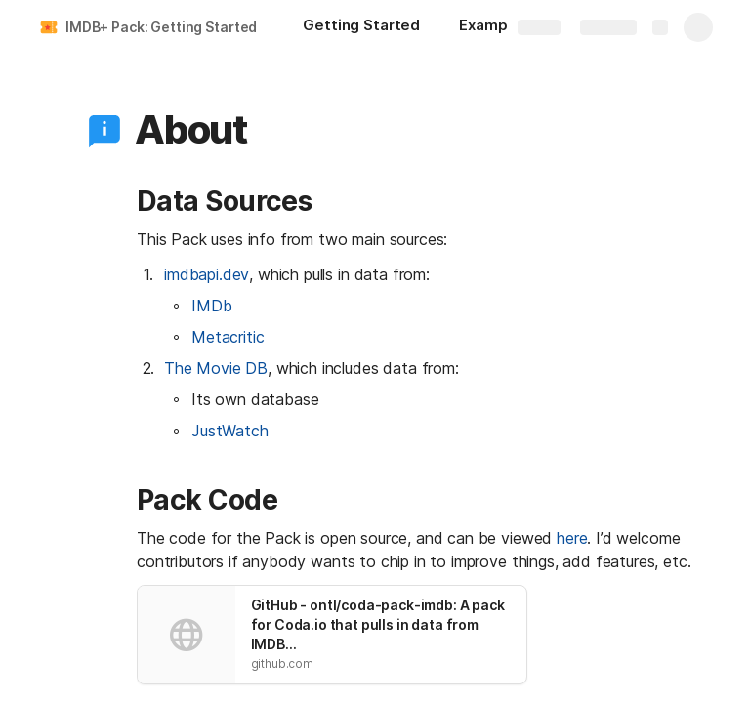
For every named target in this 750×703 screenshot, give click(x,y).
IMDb (211, 305)
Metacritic (227, 337)
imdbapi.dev (206, 274)
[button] (104, 129)
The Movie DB (216, 368)
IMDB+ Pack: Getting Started (161, 27)
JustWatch (230, 430)
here (572, 538)
